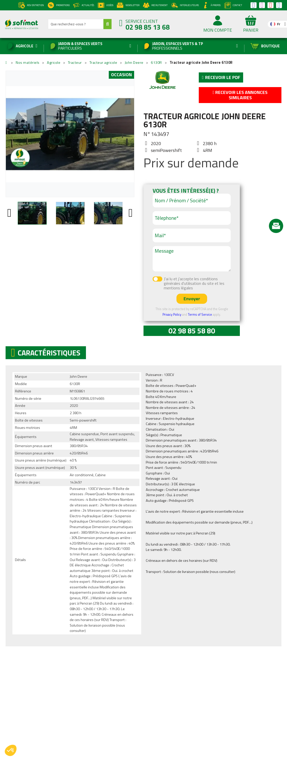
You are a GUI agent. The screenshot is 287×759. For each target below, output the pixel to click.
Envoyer (192, 298)
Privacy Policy (172, 314)
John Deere (163, 80)
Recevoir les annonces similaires (240, 95)
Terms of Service (200, 314)
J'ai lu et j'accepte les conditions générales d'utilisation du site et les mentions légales (194, 283)
